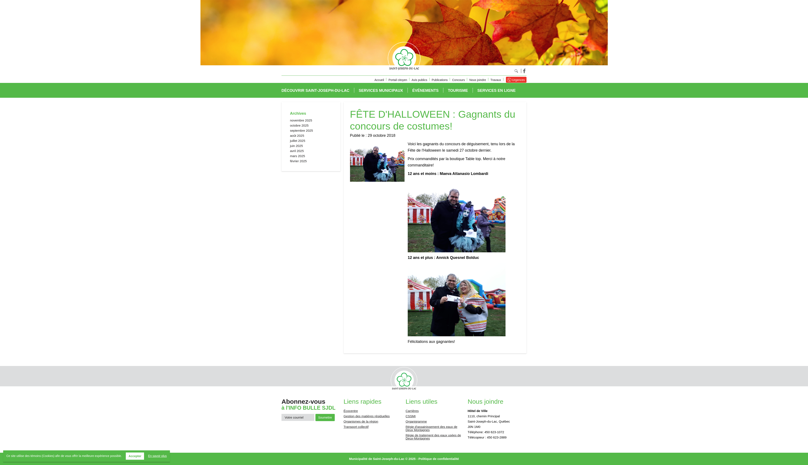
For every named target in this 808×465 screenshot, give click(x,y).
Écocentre (351, 411)
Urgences (518, 80)
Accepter (135, 456)
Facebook (524, 71)
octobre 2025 (299, 125)
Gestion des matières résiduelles (367, 416)
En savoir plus (157, 456)
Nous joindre (477, 80)
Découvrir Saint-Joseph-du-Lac (315, 90)
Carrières (412, 411)
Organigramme (416, 421)
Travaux (495, 80)
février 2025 (298, 161)
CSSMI (411, 416)
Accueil (379, 80)
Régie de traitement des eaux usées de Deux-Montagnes (433, 436)
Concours (458, 80)
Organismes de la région (361, 421)
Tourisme (458, 90)
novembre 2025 (301, 120)
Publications (440, 80)
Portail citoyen (397, 80)
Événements (425, 90)
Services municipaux (381, 90)
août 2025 (297, 135)
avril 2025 (297, 151)
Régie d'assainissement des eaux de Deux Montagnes (431, 428)
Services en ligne (496, 90)
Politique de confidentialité (439, 459)
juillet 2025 (297, 140)
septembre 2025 (301, 130)
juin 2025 (296, 146)
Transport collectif (356, 427)
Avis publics (419, 80)
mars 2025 (297, 156)
